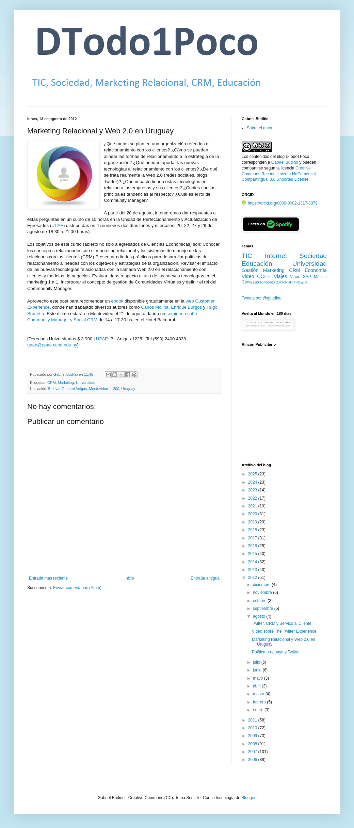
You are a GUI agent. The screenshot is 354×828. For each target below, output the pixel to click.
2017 (253, 538)
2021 (253, 506)
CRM (51, 382)
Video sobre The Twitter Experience (284, 631)
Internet (276, 255)
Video (248, 276)
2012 (253, 577)
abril (257, 686)
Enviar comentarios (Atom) (77, 587)
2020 (253, 514)
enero (258, 710)
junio (258, 670)
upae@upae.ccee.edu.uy (52, 344)
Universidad (85, 382)
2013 (253, 569)
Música (320, 276)
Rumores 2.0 (270, 282)
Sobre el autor (259, 128)
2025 (253, 474)
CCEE (264, 276)
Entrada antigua (205, 578)
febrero (260, 702)
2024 (253, 482)
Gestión (250, 270)
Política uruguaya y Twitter (276, 652)
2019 (253, 522)
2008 (253, 744)
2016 (253, 545)
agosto (259, 616)
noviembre (263, 592)
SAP (307, 276)
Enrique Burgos (186, 307)
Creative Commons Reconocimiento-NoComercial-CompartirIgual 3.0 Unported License (279, 174)
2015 (253, 553)
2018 (253, 529)
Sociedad (313, 255)
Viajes (280, 276)
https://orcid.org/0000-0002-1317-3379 (280, 203)
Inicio (129, 578)
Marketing (66, 382)
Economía (316, 270)
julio (257, 662)
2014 (253, 561)
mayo (258, 678)
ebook (117, 301)
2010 (253, 728)
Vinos (295, 276)
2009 (253, 735)
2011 (253, 720)
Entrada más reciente (48, 578)
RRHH (287, 282)
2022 (253, 498)
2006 (253, 759)
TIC (247, 255)
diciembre (262, 584)
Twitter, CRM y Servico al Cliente (281, 623)
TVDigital (300, 282)
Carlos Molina (154, 307)
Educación (257, 263)
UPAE (57, 225)
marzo (259, 694)
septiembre (263, 608)
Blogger (248, 797)
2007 (253, 751)
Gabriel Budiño (66, 374)
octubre (260, 600)
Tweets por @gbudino (261, 298)
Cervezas (250, 282)
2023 (253, 490)
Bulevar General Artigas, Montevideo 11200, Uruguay (91, 389)
